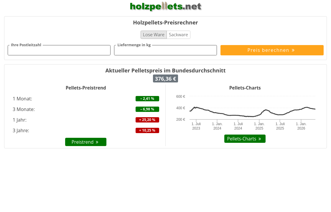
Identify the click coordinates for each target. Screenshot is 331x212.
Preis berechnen (272, 50)
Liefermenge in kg (134, 45)
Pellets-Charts (245, 139)
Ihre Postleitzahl (26, 45)
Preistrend (86, 142)
